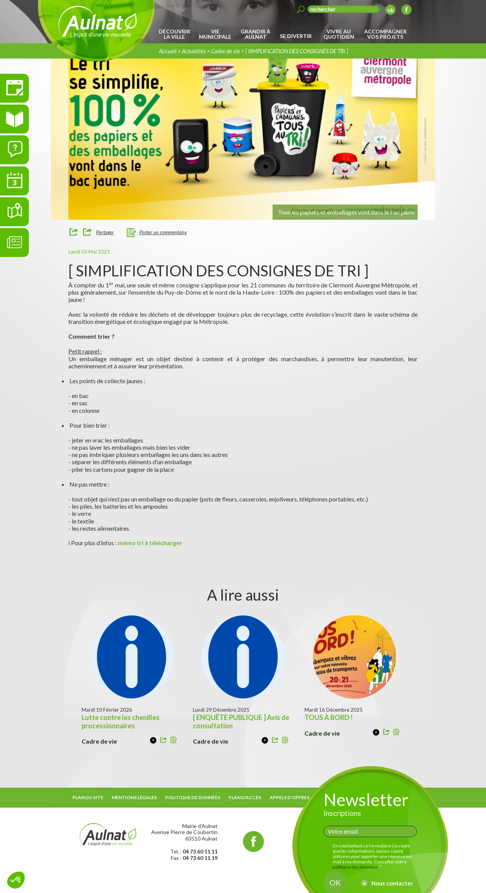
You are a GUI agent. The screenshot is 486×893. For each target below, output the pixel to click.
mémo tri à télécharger (150, 542)
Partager (105, 232)
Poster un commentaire (163, 232)
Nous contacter (392, 883)
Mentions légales (134, 797)
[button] (16, 880)
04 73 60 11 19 (200, 858)
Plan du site (88, 797)
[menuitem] (175, 34)
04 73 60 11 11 (200, 851)
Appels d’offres (289, 797)
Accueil (168, 51)
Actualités (194, 51)
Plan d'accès (245, 797)
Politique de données (192, 797)
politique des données (355, 867)
